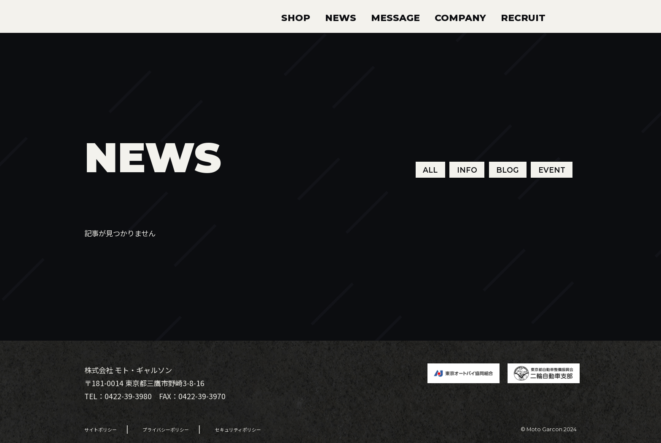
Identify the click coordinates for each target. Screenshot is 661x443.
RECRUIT (523, 17)
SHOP (295, 17)
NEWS (340, 17)
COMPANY (460, 17)
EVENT (551, 169)
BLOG (507, 169)
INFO (467, 169)
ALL (430, 169)
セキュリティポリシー (238, 429)
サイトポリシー (100, 429)
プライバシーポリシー (165, 429)
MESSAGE (395, 17)
